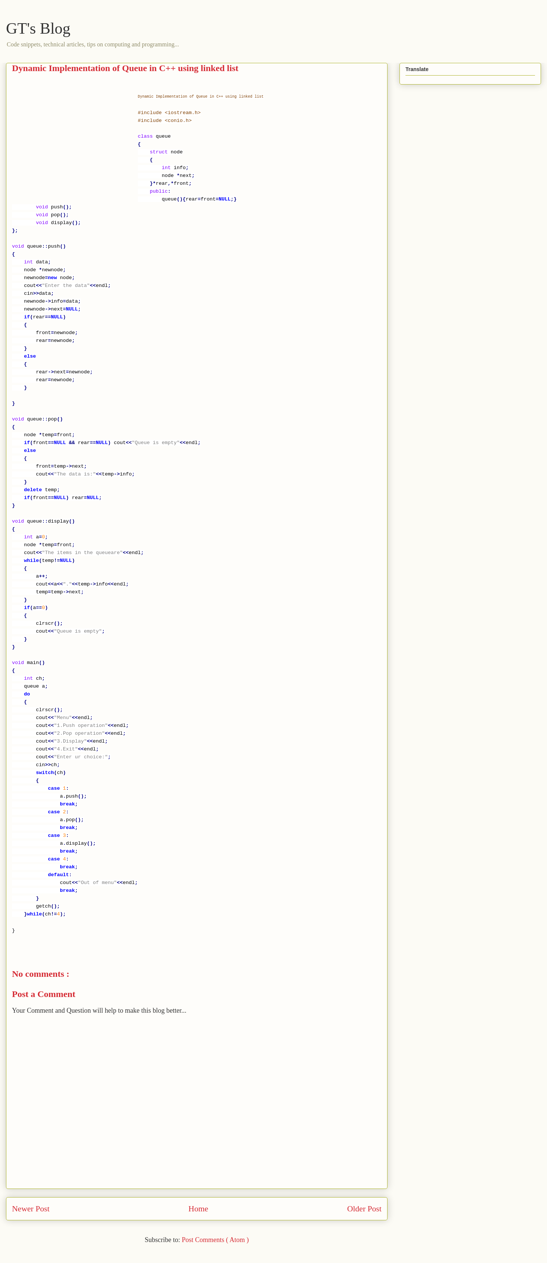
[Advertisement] (75, 143)
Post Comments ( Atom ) (215, 1240)
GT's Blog (38, 28)
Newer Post (30, 1208)
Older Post (364, 1208)
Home (198, 1208)
